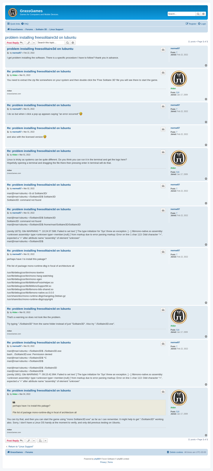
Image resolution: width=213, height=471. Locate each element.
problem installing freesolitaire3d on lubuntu (40, 37)
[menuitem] (24, 24)
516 (177, 93)
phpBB (97, 459)
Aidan (173, 88)
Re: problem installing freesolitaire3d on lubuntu (39, 71)
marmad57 (175, 48)
